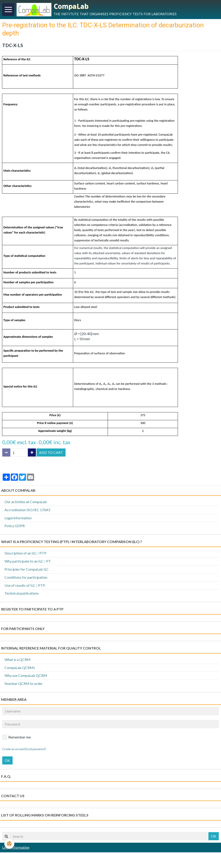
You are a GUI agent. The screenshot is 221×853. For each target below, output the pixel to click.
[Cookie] (9, 844)
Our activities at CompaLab (25, 502)
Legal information (18, 518)
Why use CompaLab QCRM (25, 676)
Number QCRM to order (23, 684)
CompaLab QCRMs (19, 668)
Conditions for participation (25, 578)
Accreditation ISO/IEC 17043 (27, 510)
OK (7, 761)
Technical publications (21, 594)
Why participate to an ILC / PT (27, 562)
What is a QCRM (17, 660)
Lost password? (36, 749)
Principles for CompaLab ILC (26, 570)
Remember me (16, 737)
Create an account (13, 749)
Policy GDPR (14, 526)
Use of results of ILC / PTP (24, 586)
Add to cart (51, 453)
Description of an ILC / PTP (25, 554)
